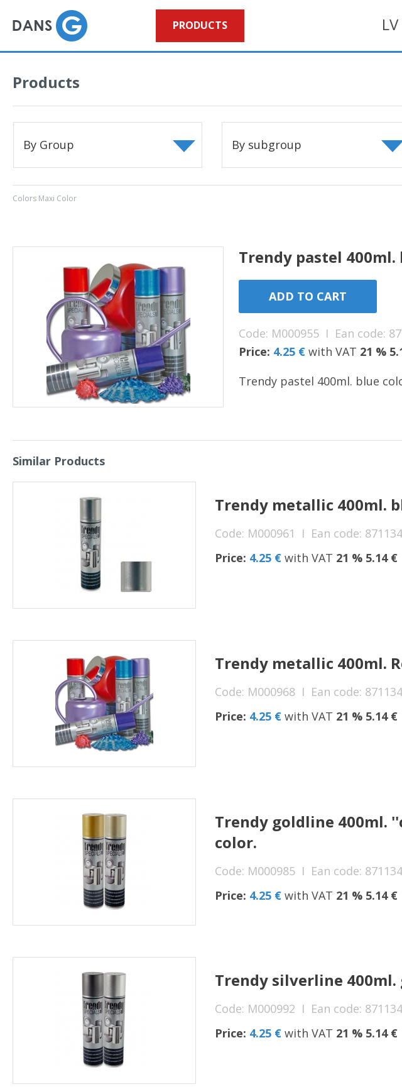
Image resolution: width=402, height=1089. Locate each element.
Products (200, 25)
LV (390, 24)
